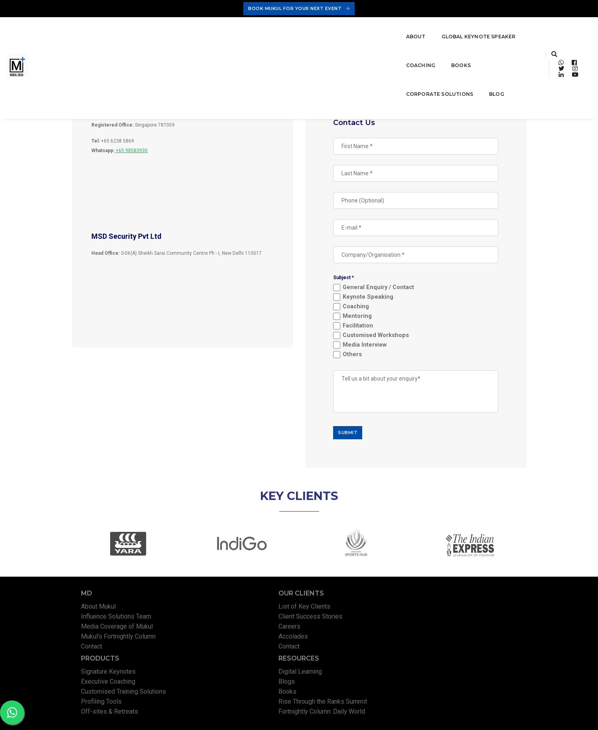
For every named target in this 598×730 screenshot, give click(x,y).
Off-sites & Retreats (345, 660)
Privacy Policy (407, 716)
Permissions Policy (503, 716)
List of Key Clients (226, 620)
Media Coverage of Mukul (120, 640)
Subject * (348, 280)
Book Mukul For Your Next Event (299, 8)
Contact (94, 660)
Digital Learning (455, 620)
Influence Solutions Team (119, 630)
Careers (211, 640)
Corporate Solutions (347, 29)
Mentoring (362, 318)
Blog (404, 29)
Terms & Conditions (452, 716)
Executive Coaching (344, 630)
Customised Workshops (380, 338)
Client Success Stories (232, 630)
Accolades (215, 650)
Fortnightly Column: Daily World (477, 660)
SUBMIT (353, 435)
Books (288, 29)
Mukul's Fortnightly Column (121, 650)
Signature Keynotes (344, 620)
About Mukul (101, 620)
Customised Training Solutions (359, 640)
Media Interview (369, 347)
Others (357, 357)
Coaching (248, 29)
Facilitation (362, 328)
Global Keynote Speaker (181, 29)
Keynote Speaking (372, 299)
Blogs (442, 630)
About (118, 29)
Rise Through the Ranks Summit (478, 650)
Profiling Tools (337, 650)
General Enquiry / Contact (383, 290)
